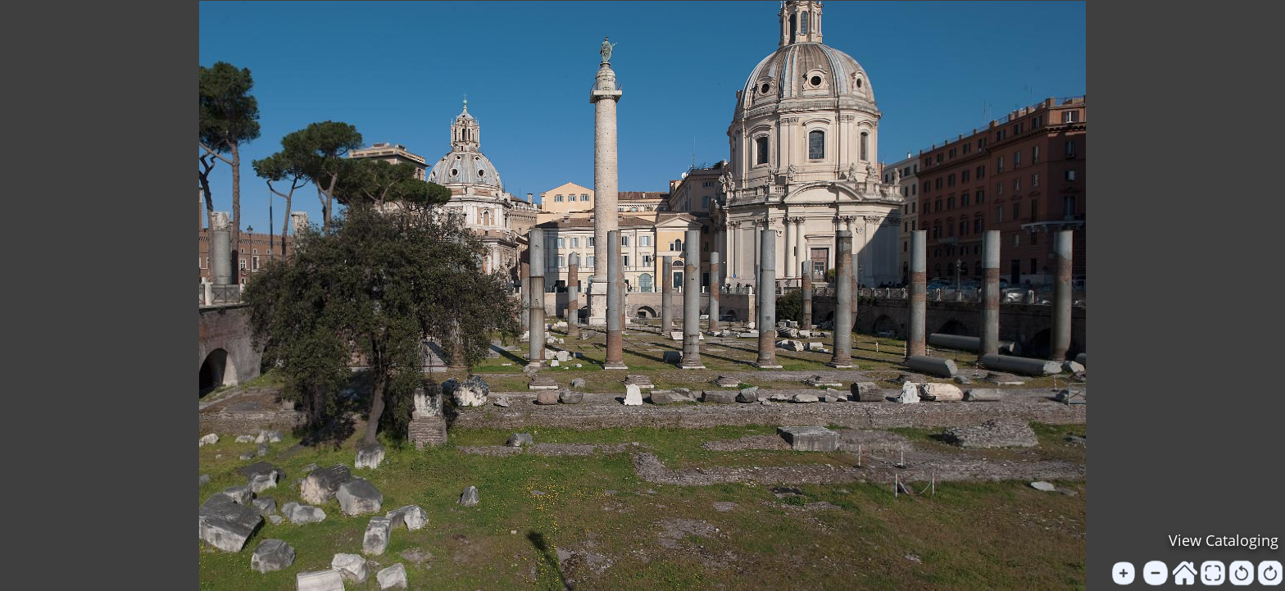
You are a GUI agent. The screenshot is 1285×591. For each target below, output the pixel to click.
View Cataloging (1223, 540)
